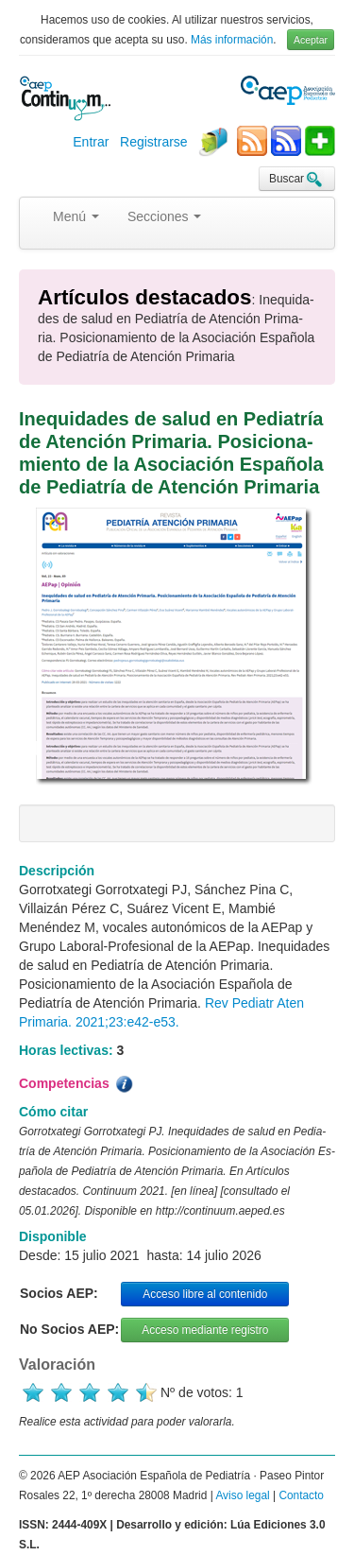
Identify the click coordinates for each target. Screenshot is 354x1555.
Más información (232, 39)
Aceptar (311, 39)
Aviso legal (242, 1495)
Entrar (91, 141)
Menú (76, 216)
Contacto (301, 1495)
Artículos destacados (144, 297)
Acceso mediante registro (205, 1330)
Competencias (77, 1084)
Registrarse (154, 141)
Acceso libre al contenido (205, 1294)
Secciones (164, 216)
